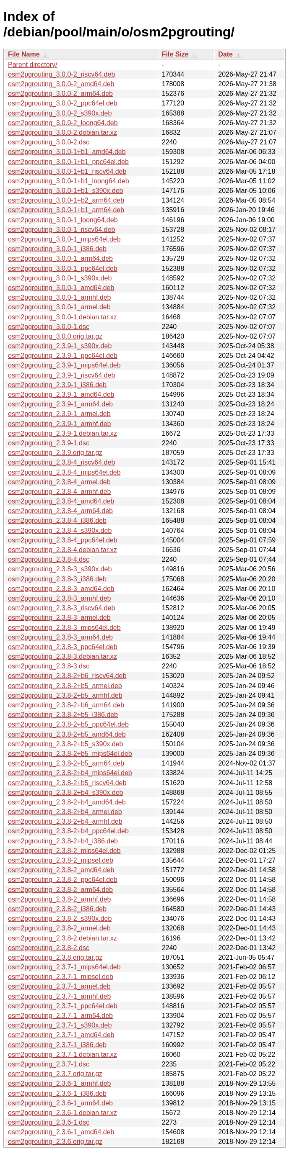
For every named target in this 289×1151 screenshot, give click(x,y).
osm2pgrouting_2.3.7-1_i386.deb (57, 1044)
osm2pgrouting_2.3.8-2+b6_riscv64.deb (67, 675)
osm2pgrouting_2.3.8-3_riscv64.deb (61, 607)
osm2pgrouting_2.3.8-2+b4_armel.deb (65, 811)
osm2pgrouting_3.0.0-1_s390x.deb (60, 278)
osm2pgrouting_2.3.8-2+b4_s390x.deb (65, 792)
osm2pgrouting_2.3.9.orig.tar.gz (55, 452)
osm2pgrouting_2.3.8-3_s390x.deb (60, 569)
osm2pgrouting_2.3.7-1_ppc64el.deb (62, 1006)
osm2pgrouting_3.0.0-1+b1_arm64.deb (66, 209)
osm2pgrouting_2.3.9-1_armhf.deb (59, 423)
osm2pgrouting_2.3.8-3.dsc (48, 666)
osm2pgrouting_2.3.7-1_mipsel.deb (60, 976)
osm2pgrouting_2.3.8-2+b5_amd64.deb (67, 734)
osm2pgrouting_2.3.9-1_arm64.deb (60, 404)
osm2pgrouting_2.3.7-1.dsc (48, 1064)
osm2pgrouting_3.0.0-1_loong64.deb (63, 220)
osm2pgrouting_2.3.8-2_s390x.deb (60, 918)
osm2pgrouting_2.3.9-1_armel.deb (59, 413)
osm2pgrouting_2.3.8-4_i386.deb (57, 520)
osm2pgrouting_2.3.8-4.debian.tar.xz (62, 549)
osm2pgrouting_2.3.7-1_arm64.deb (60, 1015)
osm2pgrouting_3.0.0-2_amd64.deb (61, 83)
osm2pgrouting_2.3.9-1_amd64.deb (61, 394)
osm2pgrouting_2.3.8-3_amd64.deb (61, 588)
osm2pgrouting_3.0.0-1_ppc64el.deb (62, 268)
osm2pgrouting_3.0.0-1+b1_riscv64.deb (67, 171)
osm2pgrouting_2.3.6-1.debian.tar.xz (62, 1112)
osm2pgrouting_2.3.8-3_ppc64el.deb (62, 646)
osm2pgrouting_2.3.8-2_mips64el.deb (64, 850)
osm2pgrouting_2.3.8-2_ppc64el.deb (62, 879)
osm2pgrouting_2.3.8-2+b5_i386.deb (63, 714)
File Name (24, 54)
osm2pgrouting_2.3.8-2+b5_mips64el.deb (70, 753)
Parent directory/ (32, 64)
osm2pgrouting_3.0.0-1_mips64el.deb (64, 239)
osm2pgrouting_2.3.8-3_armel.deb (59, 617)
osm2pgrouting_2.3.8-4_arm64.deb (60, 510)
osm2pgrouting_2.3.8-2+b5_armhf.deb (65, 695)
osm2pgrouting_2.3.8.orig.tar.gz (55, 957)
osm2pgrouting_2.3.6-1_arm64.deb (60, 1103)
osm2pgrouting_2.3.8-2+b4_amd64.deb (67, 802)
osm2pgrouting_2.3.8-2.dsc (48, 947)
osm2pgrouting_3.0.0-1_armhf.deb (59, 297)
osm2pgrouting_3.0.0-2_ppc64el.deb (62, 103)
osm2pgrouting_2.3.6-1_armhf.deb (59, 1083)
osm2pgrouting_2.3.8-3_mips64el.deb (64, 627)
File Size (175, 54)
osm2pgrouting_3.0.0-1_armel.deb (59, 307)
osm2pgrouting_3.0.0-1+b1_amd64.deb (67, 151)
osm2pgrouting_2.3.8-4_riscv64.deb (61, 462)
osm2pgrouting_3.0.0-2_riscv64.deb (61, 74)
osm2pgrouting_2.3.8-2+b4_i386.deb (63, 841)
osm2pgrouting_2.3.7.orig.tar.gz (55, 1073)
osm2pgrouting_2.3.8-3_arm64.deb (60, 637)
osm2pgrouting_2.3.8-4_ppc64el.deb (62, 540)
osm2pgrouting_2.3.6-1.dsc (48, 1122)
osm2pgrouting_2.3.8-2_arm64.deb (60, 889)
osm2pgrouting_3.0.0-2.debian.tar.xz (62, 132)
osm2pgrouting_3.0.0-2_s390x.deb (60, 113)
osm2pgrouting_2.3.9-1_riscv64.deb (61, 375)
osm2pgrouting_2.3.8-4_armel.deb (59, 482)
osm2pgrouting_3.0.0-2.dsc (48, 142)
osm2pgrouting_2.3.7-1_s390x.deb (60, 1025)
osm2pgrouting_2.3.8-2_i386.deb (57, 908)
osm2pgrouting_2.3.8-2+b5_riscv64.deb (67, 782)
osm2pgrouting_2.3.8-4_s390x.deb (60, 530)
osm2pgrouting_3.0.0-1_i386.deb (57, 248)
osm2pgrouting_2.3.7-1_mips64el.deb (64, 967)
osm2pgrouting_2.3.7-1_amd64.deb (61, 1034)
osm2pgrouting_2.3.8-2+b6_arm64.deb (66, 705)
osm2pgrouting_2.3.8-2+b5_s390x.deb (65, 744)
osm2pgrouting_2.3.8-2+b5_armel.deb (65, 685)
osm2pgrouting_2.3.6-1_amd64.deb (61, 1132)
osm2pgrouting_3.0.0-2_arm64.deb (60, 93)
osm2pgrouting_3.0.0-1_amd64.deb (61, 287)
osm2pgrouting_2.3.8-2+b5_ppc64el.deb (68, 724)
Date (225, 54)
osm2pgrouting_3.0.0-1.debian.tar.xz (62, 317)
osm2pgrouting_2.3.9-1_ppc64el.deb (62, 355)
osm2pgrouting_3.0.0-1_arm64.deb (60, 258)
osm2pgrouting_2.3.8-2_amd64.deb (61, 870)
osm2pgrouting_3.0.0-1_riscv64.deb (61, 229)
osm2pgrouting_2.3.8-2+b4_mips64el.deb (70, 772)
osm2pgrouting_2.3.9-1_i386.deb (57, 384)
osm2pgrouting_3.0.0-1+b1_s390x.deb (65, 190)
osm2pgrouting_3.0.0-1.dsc (48, 326)
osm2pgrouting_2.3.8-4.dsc (48, 559)
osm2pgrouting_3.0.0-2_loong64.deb (63, 122)
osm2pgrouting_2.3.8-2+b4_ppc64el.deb (68, 831)
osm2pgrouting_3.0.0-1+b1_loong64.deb (68, 181)
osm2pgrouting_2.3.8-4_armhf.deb (59, 491)
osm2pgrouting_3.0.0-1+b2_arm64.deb (66, 200)
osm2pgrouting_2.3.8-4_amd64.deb (61, 501)
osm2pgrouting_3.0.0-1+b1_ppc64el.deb (68, 161)
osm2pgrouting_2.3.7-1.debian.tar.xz (62, 1054)
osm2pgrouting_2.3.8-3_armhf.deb (59, 598)
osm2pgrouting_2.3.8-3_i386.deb (57, 579)
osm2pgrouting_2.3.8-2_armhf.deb (59, 899)
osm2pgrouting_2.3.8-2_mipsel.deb (60, 860)
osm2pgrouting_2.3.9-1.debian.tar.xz (62, 433)
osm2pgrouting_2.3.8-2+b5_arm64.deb (66, 763)
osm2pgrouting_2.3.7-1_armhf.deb (59, 996)
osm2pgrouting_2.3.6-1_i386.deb (57, 1093)
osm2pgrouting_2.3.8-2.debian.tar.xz (62, 938)
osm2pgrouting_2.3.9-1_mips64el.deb (64, 365)
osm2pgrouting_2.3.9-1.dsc (48, 443)
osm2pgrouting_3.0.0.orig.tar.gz (55, 336)
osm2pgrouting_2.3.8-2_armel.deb (59, 928)
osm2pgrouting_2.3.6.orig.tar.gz (55, 1141)
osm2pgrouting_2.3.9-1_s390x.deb (60, 345)
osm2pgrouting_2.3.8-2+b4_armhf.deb (65, 821)
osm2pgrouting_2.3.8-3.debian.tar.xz (62, 656)
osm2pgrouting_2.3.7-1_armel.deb (59, 986)
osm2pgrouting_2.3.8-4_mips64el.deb (64, 472)
